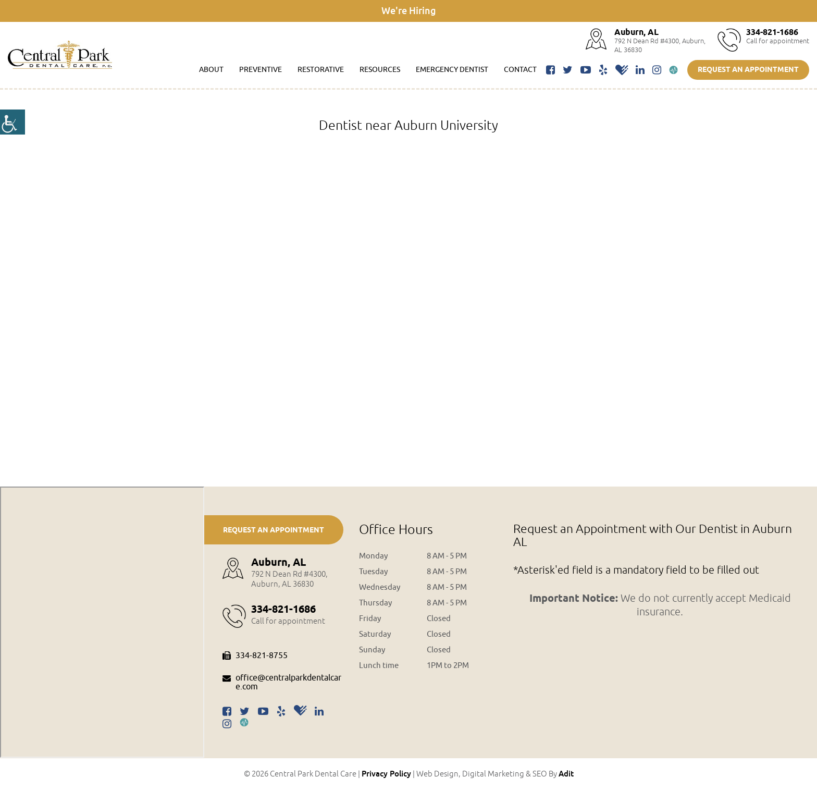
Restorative (321, 69)
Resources (380, 69)
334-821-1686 (772, 32)
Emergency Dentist (452, 69)
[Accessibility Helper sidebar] (12, 122)
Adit (566, 773)
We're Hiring (408, 10)
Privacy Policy (386, 773)
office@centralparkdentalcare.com (281, 683)
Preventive (260, 69)
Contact (520, 69)
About (211, 69)
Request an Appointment (748, 70)
